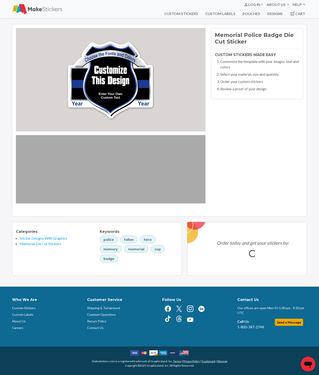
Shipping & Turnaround (103, 308)
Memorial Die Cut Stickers (40, 243)
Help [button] (297, 4)
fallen (129, 239)
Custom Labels (220, 13)
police (109, 239)
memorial (136, 249)
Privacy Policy (191, 361)
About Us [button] (276, 4)
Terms (177, 361)
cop (157, 249)
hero (148, 239)
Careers (17, 328)
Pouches (251, 13)
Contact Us (95, 328)
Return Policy (96, 321)
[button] (253, 4)
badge (109, 258)
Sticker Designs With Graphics (43, 238)
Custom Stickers (181, 13)
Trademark (208, 361)
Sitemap (222, 361)
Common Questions (101, 314)
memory (111, 249)
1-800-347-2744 (250, 327)
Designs (275, 13)
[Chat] (308, 364)
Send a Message (289, 322)
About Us (19, 321)
